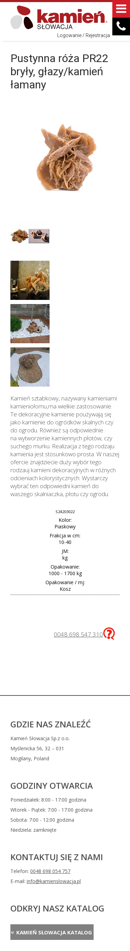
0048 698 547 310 (78, 634)
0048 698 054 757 (50, 871)
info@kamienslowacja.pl (54, 881)
